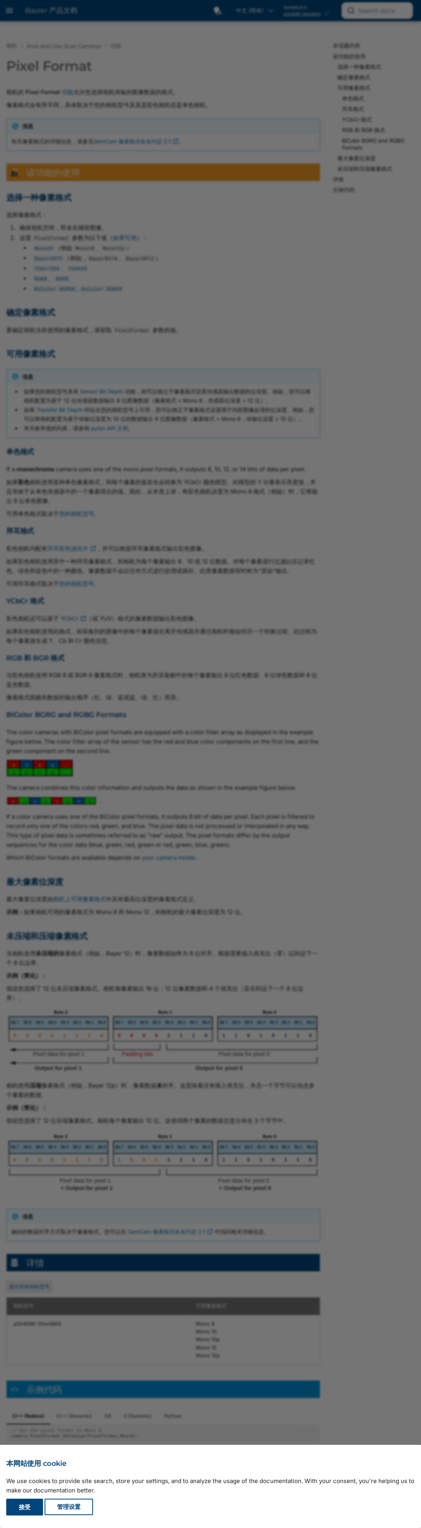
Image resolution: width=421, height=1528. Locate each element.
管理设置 (69, 1507)
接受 (24, 1507)
